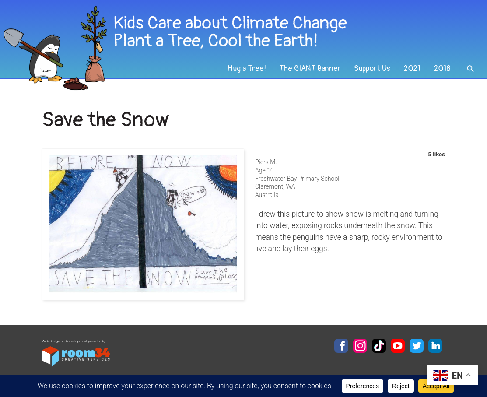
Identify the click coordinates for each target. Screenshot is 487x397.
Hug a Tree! (247, 68)
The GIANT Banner (310, 68)
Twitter (417, 346)
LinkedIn (435, 346)
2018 (442, 68)
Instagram (360, 346)
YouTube (398, 346)
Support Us (372, 68)
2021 (411, 68)
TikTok (379, 346)
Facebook (341, 346)
